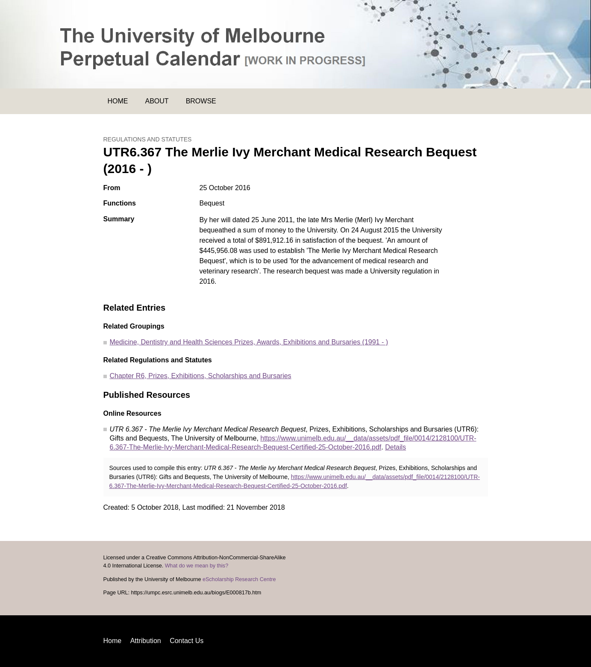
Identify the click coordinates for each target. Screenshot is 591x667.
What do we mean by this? (196, 566)
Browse (201, 101)
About (157, 101)
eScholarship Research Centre (239, 579)
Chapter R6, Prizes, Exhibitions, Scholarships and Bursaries (200, 375)
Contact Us (186, 640)
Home (118, 101)
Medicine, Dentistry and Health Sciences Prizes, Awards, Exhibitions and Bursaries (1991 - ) (249, 342)
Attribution (145, 640)
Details (395, 447)
